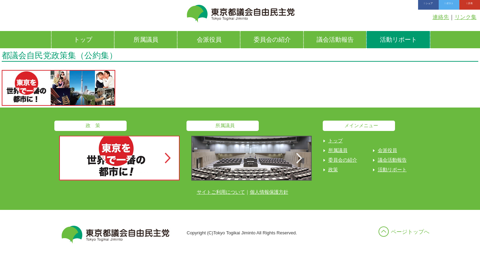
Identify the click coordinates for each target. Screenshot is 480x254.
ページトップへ (410, 232)
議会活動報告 (335, 39)
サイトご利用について (221, 192)
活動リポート (398, 39)
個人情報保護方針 (269, 192)
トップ (83, 39)
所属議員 (146, 39)
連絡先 (441, 17)
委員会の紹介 (272, 39)
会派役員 (209, 39)
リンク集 (466, 17)
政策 (333, 169)
